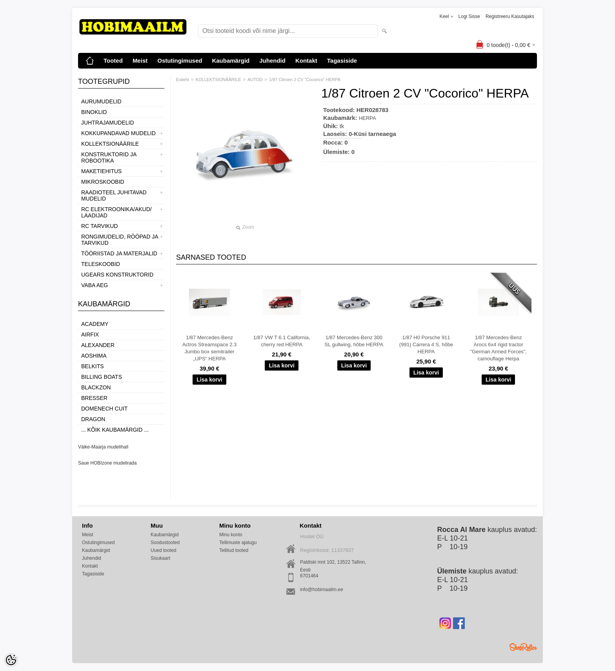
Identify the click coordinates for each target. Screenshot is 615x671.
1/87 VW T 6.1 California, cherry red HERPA (281, 341)
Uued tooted (163, 550)
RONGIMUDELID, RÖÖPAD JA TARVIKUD (119, 239)
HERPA (367, 118)
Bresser (94, 398)
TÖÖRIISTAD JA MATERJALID (119, 253)
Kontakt (306, 60)
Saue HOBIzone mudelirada (107, 463)
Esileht (182, 79)
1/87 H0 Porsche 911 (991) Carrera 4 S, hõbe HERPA (426, 344)
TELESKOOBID (100, 264)
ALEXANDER (98, 345)
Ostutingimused (179, 60)
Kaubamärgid (230, 60)
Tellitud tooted (233, 550)
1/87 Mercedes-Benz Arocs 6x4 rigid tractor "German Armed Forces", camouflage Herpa (498, 348)
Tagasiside (342, 60)
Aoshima (94, 356)
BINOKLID (94, 112)
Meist (140, 60)
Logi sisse (469, 16)
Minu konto (230, 534)
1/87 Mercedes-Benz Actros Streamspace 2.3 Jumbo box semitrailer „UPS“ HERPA (209, 348)
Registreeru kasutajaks (510, 16)
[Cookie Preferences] (11, 660)
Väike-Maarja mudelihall (103, 447)
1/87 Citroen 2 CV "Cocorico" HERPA (304, 79)
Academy (94, 324)
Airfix (90, 334)
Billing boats (101, 377)
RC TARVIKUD (99, 226)
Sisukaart (160, 558)
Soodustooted (165, 542)
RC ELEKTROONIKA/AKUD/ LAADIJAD (116, 212)
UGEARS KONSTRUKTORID (117, 274)
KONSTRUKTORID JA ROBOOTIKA (108, 157)
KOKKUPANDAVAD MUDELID (118, 133)
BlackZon (96, 387)
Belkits (92, 366)
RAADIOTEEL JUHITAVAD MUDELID (114, 195)
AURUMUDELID (101, 101)
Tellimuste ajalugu (238, 542)
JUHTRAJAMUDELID (107, 122)
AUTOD (254, 79)
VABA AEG (94, 285)
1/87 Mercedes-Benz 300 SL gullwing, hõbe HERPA (354, 341)
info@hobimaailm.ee (321, 589)
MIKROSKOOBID (102, 182)
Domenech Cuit (104, 408)
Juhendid (272, 60)
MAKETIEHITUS (101, 171)
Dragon (93, 419)
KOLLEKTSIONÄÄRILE (110, 144)
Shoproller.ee (523, 647)
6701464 (309, 576)
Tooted (113, 60)
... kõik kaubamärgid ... (115, 430)
